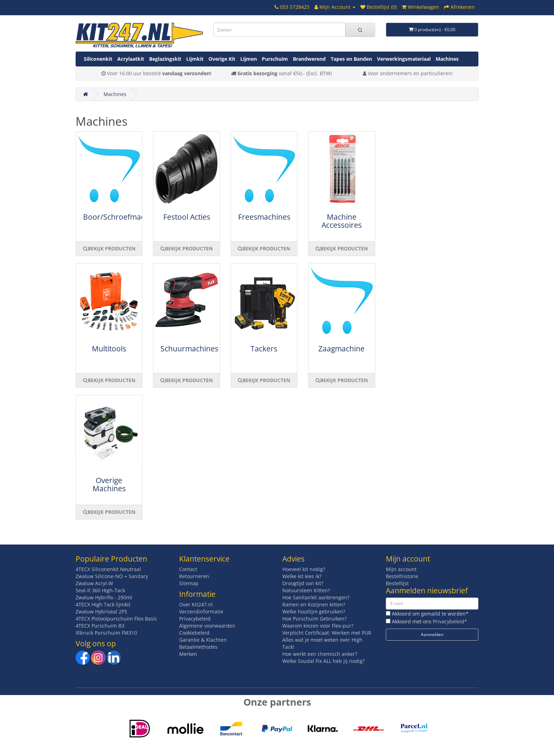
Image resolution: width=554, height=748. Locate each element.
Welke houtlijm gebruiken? (313, 611)
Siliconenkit (98, 58)
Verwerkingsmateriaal (404, 58)
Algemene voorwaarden (207, 625)
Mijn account (401, 569)
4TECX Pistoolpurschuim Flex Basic (116, 618)
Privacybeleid (195, 618)
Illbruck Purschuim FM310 (106, 632)
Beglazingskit (165, 58)
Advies (293, 559)
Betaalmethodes (198, 646)
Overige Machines (109, 484)
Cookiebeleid (194, 632)
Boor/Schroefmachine (121, 217)
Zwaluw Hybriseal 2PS (101, 611)
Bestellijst (397, 583)
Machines (447, 58)
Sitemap (189, 583)
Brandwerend (309, 58)
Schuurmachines (189, 349)
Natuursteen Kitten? (306, 590)
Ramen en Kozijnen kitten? (313, 604)
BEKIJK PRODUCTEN (109, 248)
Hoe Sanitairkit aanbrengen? (315, 597)
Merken (188, 654)
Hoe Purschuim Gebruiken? (314, 618)
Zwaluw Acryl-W (94, 583)
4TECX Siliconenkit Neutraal (108, 569)
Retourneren (194, 576)
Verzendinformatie (201, 611)
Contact (188, 569)
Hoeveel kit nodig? (303, 569)
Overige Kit (221, 58)
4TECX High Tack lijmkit (103, 604)
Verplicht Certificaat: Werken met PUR (326, 632)
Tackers (264, 349)
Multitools (109, 349)
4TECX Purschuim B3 (100, 625)
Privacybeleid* (450, 621)
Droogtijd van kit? (302, 583)
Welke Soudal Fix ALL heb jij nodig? (323, 661)
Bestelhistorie (402, 576)
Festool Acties (186, 217)
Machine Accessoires (342, 221)
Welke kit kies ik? (302, 576)
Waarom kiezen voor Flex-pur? (317, 625)
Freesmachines (264, 217)
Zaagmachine (341, 349)
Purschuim (275, 58)
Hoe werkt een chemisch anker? (319, 654)
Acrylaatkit (130, 58)
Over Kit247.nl (196, 604)
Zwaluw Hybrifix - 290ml (104, 597)
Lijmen (248, 58)
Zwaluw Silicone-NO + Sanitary (112, 576)
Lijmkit (195, 58)
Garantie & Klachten (203, 639)
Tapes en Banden (351, 58)
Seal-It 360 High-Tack (100, 590)
